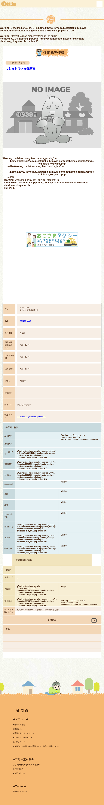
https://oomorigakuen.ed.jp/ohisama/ (31, 416)
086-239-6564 (25, 321)
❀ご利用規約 (18, 769)
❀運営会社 (17, 729)
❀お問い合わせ (19, 742)
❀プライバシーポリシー (22, 738)
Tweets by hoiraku (20, 791)
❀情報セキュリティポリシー (24, 733)
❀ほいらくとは (19, 725)
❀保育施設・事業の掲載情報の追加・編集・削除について (36, 746)
